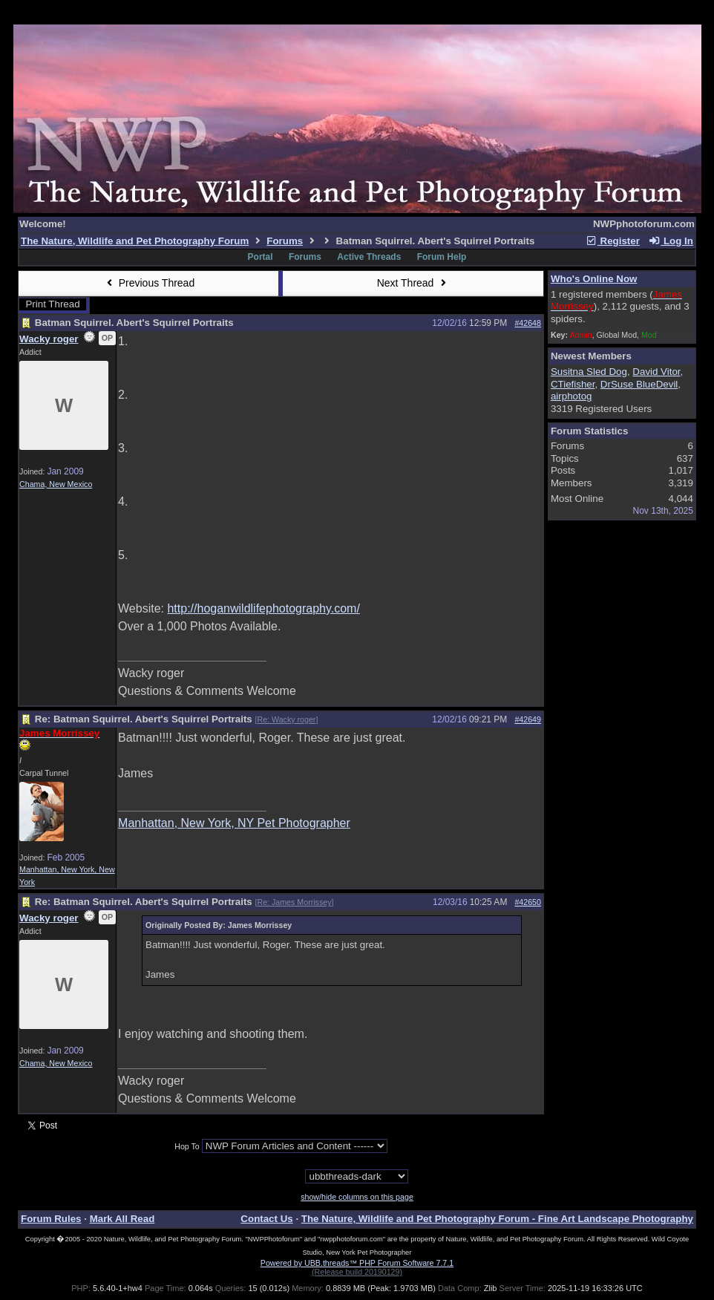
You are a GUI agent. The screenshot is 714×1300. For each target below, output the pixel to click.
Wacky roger (49, 338)
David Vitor (656, 371)
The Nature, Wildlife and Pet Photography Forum (135, 240)
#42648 (527, 323)
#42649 (527, 719)
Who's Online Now (594, 278)
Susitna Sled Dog (589, 371)
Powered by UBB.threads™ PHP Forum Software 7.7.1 (357, 1262)
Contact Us (266, 1218)
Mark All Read (122, 1218)
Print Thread (52, 304)
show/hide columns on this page (357, 1196)
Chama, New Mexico (55, 484)
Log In (671, 240)
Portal (260, 257)
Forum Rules (51, 1218)
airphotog (571, 396)
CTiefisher (573, 384)
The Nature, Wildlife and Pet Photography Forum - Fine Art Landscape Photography (497, 1218)
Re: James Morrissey (294, 902)
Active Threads (369, 257)
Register (612, 240)
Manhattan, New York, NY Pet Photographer (234, 823)
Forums (284, 240)
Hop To (187, 1146)
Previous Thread (148, 283)
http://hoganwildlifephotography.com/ (263, 608)
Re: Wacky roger (286, 719)
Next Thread (413, 283)
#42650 (527, 902)
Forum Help (442, 257)
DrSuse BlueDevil (639, 384)
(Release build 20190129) (357, 1271)
